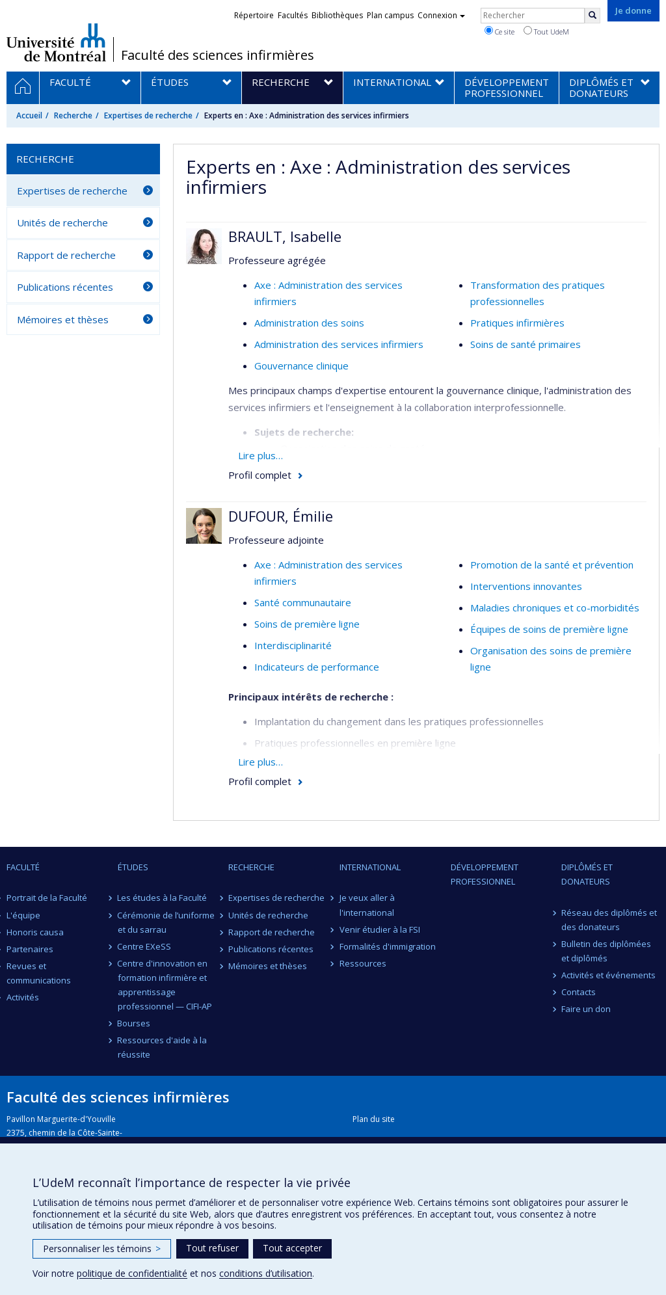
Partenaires (30, 949)
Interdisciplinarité (293, 645)
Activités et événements (608, 975)
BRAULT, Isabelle (284, 236)
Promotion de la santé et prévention (551, 564)
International (370, 867)
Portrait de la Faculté (47, 897)
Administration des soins (309, 322)
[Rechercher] (592, 15)
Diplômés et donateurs (587, 874)
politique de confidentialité (132, 1273)
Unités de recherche (62, 222)
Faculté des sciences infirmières (217, 55)
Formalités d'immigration (388, 946)
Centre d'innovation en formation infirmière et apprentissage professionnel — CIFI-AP (165, 984)
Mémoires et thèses (63, 319)
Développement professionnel (484, 874)
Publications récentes (65, 286)
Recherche (73, 115)
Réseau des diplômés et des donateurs (609, 920)
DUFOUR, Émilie (280, 516)
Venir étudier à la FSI (380, 929)
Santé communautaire (302, 602)
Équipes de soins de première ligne (549, 628)
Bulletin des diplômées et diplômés (606, 951)
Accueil (29, 115)
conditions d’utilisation (265, 1273)
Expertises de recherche (148, 115)
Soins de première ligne (307, 623)
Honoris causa (35, 932)
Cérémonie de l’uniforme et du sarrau (166, 922)
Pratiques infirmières (517, 322)
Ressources (363, 963)
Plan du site (374, 1119)
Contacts (578, 992)
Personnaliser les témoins (102, 1248)
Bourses (134, 1023)
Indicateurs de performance (316, 666)
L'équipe (23, 915)
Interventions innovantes (526, 586)
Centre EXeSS (145, 946)
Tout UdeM (546, 31)
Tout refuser (212, 1248)
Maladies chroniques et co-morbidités (554, 607)
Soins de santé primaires (525, 344)
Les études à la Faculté (162, 897)
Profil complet (259, 474)
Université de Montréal (56, 42)
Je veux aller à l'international (367, 905)
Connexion (441, 15)
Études (133, 867)
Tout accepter (292, 1248)
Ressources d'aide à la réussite (162, 1047)
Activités (23, 997)
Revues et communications (39, 973)
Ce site (499, 31)
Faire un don (586, 1009)
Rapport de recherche (66, 254)
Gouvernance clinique (301, 365)
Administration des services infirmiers (338, 344)
